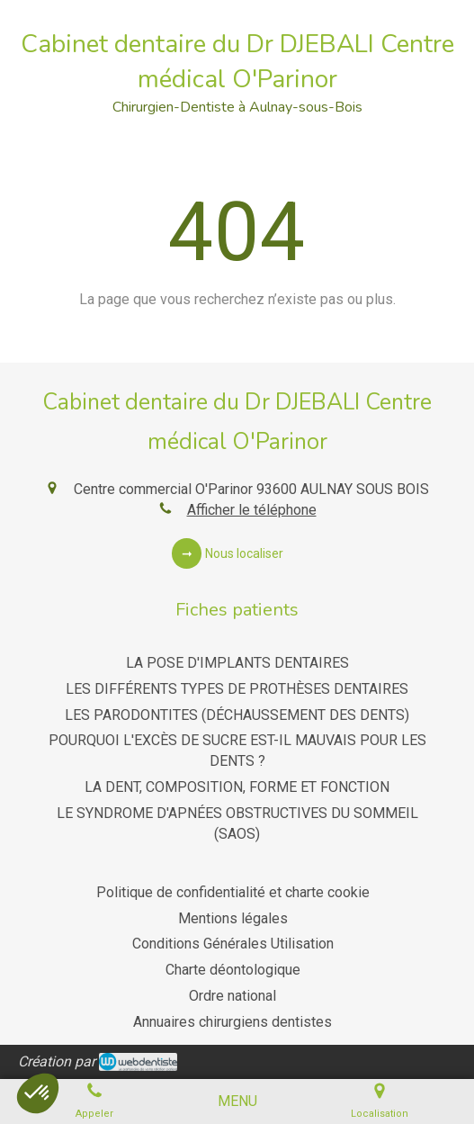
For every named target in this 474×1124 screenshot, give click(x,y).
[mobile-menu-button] (237, 1102)
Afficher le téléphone (252, 509)
